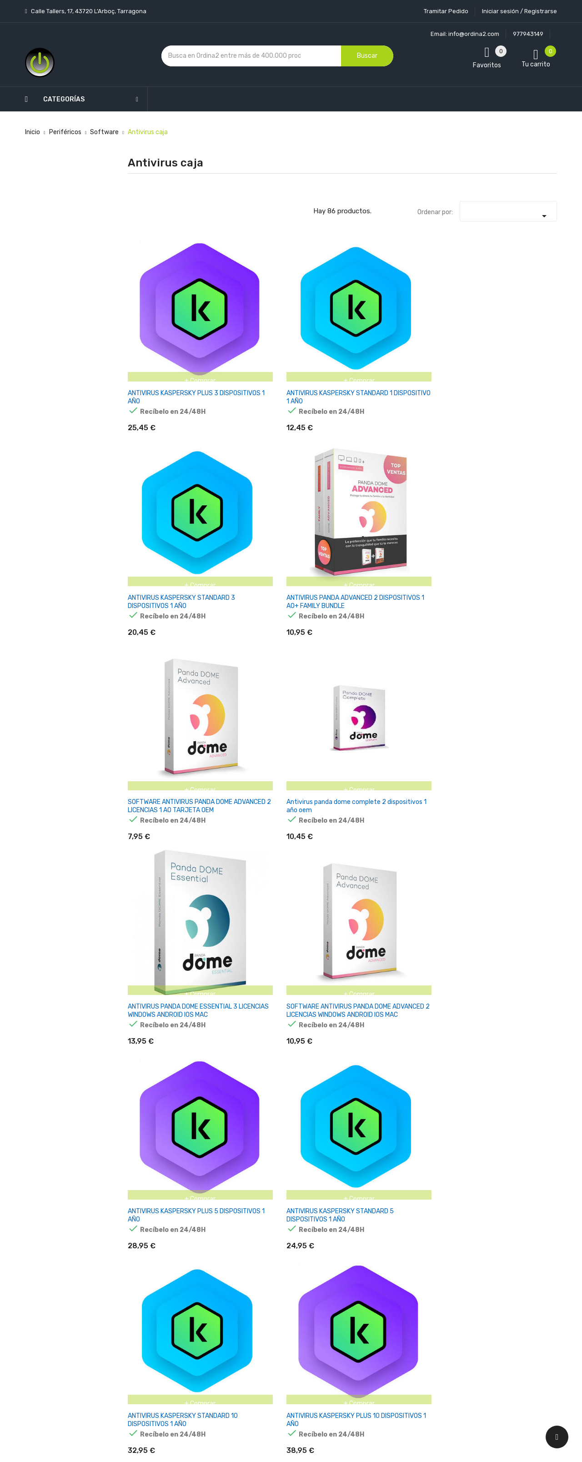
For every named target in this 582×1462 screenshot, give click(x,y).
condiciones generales (510, 1260)
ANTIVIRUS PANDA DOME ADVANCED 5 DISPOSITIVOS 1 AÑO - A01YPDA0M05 (230, 583)
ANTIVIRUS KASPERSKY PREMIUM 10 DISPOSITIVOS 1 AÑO (157, 583)
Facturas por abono (362, 1296)
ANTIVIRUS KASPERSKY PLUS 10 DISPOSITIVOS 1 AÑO (523, 452)
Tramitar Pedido (446, 11)
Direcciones (351, 1312)
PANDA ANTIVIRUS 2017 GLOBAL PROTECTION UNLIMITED (227, 714)
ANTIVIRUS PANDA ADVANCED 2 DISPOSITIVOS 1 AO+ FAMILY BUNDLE (378, 320)
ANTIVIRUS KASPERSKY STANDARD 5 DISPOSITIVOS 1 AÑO (378, 452)
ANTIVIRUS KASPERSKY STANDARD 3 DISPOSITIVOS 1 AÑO (304, 320)
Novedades (205, 1217)
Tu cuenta (352, 1198)
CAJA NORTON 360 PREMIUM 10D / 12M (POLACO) (525, 710)
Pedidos (345, 1280)
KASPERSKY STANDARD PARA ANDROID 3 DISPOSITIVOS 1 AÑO (526, 1108)
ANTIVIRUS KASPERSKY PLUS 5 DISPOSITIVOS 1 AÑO (304, 448)
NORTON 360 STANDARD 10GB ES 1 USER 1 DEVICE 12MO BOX (230, 845)
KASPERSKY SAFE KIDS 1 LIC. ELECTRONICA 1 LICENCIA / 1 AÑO (449, 1108)
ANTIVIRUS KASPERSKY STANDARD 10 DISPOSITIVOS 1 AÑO (452, 452)
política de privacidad (444, 1268)
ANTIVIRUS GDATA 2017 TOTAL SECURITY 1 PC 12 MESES (301, 583)
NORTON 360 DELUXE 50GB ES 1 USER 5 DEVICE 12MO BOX (450, 845)
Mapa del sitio (281, 1350)
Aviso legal (276, 1255)
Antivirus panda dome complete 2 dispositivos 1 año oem (523, 320)
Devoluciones (281, 1302)
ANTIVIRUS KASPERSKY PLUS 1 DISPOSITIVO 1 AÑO (156, 710)
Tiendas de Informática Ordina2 (279, 1382)
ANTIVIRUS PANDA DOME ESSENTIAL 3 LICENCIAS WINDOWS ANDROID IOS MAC (157, 452)
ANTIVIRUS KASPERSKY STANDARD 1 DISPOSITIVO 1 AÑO (228, 320)
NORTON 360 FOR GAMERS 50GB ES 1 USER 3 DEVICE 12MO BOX (377, 845)
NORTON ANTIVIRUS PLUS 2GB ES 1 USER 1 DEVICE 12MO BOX (305, 841)
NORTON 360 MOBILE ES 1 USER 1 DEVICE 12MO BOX (524, 841)
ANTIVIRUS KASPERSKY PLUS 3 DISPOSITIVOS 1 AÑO (157, 316)
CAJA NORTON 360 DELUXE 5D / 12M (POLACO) (451, 710)
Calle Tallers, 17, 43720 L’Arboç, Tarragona (88, 11)
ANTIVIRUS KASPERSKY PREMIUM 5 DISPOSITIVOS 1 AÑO (526, 583)
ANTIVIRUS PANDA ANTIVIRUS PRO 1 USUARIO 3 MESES (375, 579)
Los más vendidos (215, 1232)
